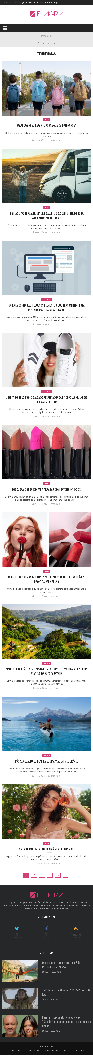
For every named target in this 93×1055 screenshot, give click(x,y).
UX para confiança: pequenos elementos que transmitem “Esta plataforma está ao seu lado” (46, 307)
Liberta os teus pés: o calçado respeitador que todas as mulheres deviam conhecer (46, 399)
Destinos (46, 663)
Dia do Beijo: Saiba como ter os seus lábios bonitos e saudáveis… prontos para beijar (46, 579)
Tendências (46, 300)
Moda (47, 484)
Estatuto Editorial (32, 1050)
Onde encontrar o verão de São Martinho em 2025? (61, 964)
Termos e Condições (52, 1050)
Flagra (37, 140)
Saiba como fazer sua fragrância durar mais (46, 849)
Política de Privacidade (74, 1050)
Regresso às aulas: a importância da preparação (46, 125)
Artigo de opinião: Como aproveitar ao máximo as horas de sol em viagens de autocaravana (46, 671)
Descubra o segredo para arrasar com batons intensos (46, 489)
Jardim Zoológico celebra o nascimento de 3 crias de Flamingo (35, 2)
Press (46, 120)
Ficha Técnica (15, 1050)
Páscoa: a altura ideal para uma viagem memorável (46, 761)
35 (57, 875)
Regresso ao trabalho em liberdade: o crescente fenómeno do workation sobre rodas (46, 215)
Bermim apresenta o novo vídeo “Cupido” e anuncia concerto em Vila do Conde (66, 1021)
